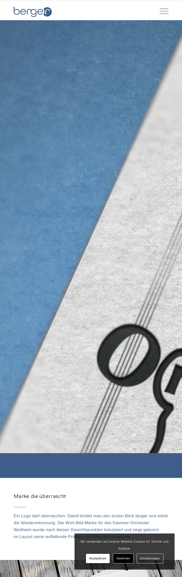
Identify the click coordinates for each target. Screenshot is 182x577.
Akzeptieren (97, 558)
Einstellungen (150, 558)
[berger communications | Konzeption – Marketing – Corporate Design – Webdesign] (75, 10)
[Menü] (161, 16)
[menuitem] (161, 16)
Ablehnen (123, 558)
